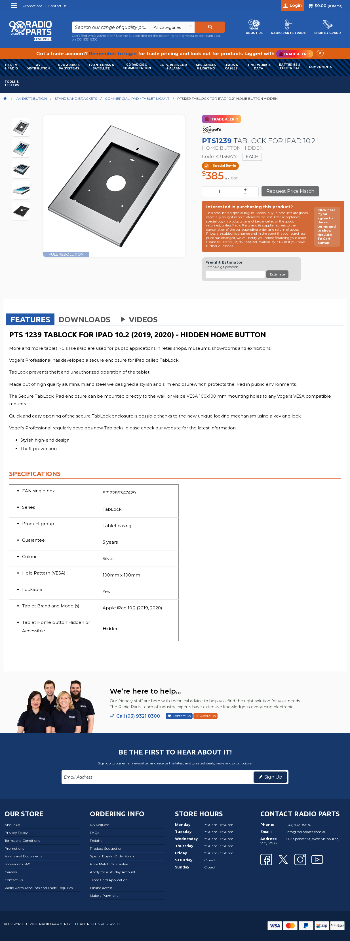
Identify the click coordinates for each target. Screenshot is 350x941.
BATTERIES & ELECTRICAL (289, 66)
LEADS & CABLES (231, 66)
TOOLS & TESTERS (11, 83)
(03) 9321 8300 (87, 39)
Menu (14, 7)
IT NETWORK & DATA (258, 66)
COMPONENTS (320, 67)
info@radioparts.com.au (306, 832)
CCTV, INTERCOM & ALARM (173, 66)
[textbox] (110, 27)
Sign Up (273, 777)
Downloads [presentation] (84, 319)
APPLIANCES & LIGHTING (206, 66)
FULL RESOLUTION (66, 254)
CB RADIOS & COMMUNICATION (137, 66)
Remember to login (113, 53)
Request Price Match (290, 191)
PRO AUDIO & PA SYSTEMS (69, 66)
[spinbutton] (219, 191)
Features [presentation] (30, 319)
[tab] (30, 319)
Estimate (277, 274)
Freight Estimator (224, 262)
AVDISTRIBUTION (38, 66)
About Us (208, 716)
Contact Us (181, 716)
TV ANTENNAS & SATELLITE (101, 66)
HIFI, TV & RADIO (11, 66)
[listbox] (172, 27)
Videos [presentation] (138, 319)
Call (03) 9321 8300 (138, 716)
